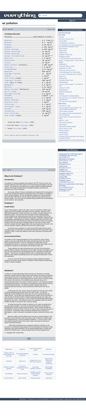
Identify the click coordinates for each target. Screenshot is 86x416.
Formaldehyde (10, 74)
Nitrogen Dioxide (12, 102)
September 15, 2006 (65, 68)
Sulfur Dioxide (11, 109)
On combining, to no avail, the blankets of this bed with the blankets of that (71, 45)
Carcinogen (25, 135)
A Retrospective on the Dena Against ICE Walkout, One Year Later (71, 154)
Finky (68, 157)
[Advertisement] (43, 6)
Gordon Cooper (63, 134)
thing (4, 29)
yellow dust (22, 377)
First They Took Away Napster (68, 101)
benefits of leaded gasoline (9, 383)
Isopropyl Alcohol (12, 87)
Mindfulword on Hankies (67, 159)
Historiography (63, 132)
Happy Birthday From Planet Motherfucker (71, 140)
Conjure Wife (63, 41)
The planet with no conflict (67, 66)
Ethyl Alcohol (10, 69)
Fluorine (8, 72)
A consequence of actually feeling (69, 96)
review (61, 182)
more (71, 194)
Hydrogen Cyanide (12, 79)
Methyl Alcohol (11, 97)
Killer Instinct (63, 124)
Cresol (7, 66)
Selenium (8, 107)
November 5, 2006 (64, 106)
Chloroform (9, 64)
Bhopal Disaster (35, 393)
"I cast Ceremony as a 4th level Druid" (70, 58)
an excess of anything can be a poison (70, 74)
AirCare (35, 370)
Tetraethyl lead (11, 117)
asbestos (22, 365)
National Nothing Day (65, 92)
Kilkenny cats (63, 78)
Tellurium (8, 115)
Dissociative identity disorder (67, 126)
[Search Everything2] (60, 15)
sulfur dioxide (22, 393)
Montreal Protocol (22, 389)
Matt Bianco (8, 365)
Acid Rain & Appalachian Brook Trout (22, 383)
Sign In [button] (72, 21)
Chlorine (8, 61)
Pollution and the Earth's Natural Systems (36, 389)
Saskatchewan (63, 82)
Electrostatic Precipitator (48, 383)
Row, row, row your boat (66, 39)
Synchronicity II (8, 393)
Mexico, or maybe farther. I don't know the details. (71, 184)
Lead (6, 89)
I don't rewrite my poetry (66, 111)
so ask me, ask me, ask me (67, 70)
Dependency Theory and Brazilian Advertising (49, 377)
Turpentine (9, 122)
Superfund (49, 393)
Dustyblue (68, 164)
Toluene (7, 120)
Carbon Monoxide (11, 56)
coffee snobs (63, 50)
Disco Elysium (63, 48)
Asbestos (8, 41)
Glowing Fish (70, 182)
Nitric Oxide (10, 100)
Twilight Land (63, 52)
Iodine (7, 82)
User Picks (61, 35)
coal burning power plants (35, 364)
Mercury (7, 95)
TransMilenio (9, 389)
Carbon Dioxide (11, 51)
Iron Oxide (9, 84)
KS (10, 185)
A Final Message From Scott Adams (69, 72)
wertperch (68, 168)
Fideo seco (62, 76)
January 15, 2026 (64, 88)
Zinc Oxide (9, 127)
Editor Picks (62, 103)
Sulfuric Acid (10, 112)
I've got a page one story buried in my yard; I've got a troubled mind (70, 108)
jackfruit (61, 94)
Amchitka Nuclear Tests (66, 80)
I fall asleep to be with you (66, 43)
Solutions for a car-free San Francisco (35, 376)
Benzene (7, 43)
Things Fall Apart (64, 130)
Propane (7, 104)
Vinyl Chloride (11, 125)
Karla (11, 29)
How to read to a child (65, 128)
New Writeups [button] (72, 150)
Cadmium (7, 48)
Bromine (7, 46)
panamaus (70, 187)
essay (61, 191)
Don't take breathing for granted (22, 370)
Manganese (8, 92)
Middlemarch (63, 64)
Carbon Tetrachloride (14, 59)
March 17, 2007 (63, 120)
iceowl (67, 191)
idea (4, 185)
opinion (61, 157)
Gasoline (8, 77)
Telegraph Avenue (64, 56)
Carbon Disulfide (12, 54)
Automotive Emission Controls (35, 383)
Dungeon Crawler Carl (65, 54)
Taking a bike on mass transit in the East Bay (8, 370)
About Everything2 (64, 33)
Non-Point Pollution (49, 370)
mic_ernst (69, 160)
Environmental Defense (49, 389)
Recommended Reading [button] (72, 30)
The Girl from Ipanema (65, 122)
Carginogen (24, 139)
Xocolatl (61, 37)
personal (62, 187)
